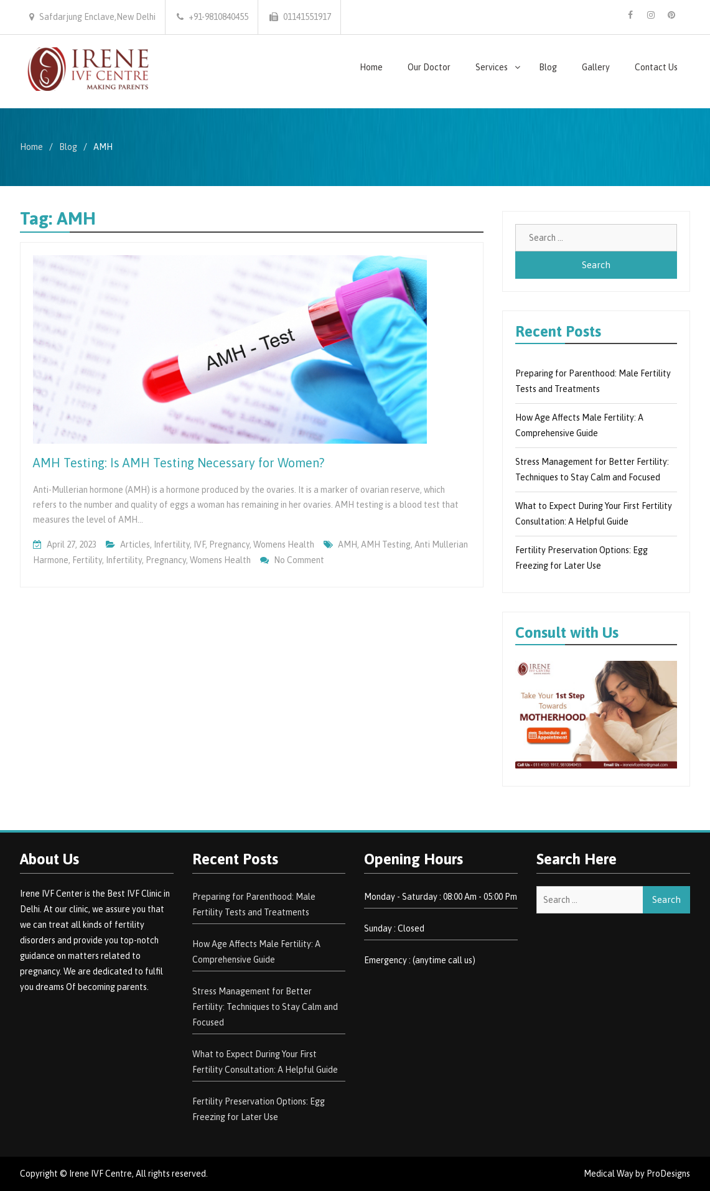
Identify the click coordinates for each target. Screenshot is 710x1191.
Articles (135, 544)
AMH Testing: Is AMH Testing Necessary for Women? (178, 462)
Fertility (87, 560)
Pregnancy (166, 560)
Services (491, 67)
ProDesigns (668, 1174)
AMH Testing (386, 544)
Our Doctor (429, 67)
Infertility (172, 544)
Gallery (596, 67)
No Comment (299, 560)
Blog (548, 67)
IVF (199, 544)
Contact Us (656, 67)
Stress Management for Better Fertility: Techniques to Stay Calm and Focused (265, 1006)
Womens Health (283, 544)
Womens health (220, 560)
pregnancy (229, 544)
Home (371, 67)
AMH (347, 544)
